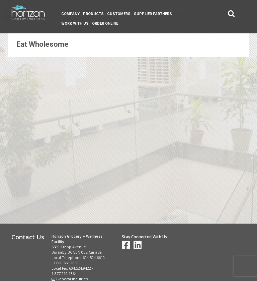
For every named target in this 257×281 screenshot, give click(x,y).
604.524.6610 (94, 257)
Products (93, 14)
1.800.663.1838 (66, 262)
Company (70, 14)
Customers (119, 14)
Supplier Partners (153, 14)
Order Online (105, 23)
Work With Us (75, 23)
